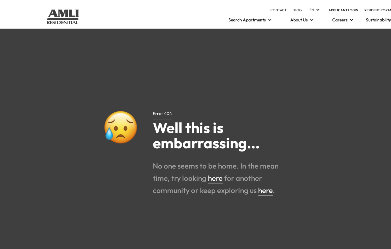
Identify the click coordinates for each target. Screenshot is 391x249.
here (215, 178)
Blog (297, 10)
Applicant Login (343, 10)
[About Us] (299, 19)
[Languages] (314, 9)
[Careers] (340, 19)
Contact (278, 10)
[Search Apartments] (247, 19)
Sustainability (378, 20)
